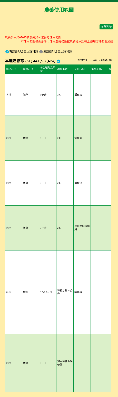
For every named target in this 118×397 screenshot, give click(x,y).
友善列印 (106, 26)
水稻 (8, 94)
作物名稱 (11, 69)
